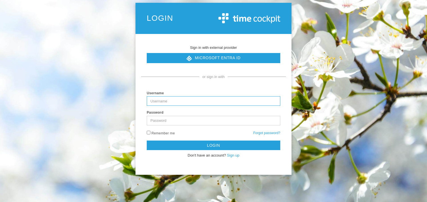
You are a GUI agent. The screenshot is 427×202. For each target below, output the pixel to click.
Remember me (161, 133)
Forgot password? (266, 133)
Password (155, 112)
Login (213, 145)
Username (155, 93)
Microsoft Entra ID (213, 58)
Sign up (233, 155)
